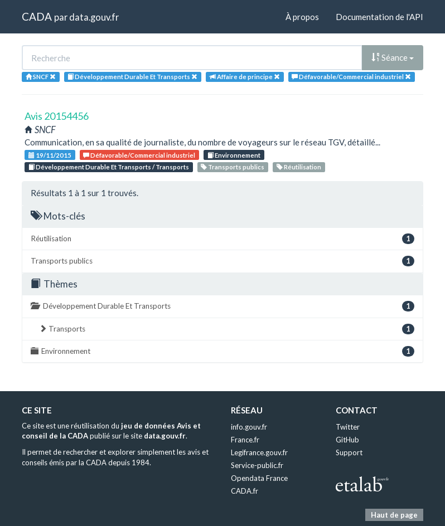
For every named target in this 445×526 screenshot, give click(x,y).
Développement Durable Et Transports (222, 306)
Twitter (348, 426)
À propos (302, 17)
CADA (37, 16)
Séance (392, 57)
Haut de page (394, 514)
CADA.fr (244, 490)
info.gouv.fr (249, 426)
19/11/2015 (49, 155)
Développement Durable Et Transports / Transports (108, 167)
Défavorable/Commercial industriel (139, 155)
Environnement (233, 155)
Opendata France (259, 478)
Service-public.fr (257, 465)
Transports (226, 329)
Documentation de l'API (379, 17)
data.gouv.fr (94, 17)
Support (349, 452)
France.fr (245, 439)
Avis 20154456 (57, 116)
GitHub (347, 439)
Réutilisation (299, 167)
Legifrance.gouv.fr (259, 452)
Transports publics (232, 167)
